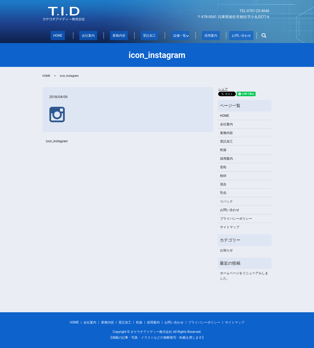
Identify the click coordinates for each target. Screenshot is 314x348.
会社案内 (88, 35)
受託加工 (149, 35)
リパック (226, 201)
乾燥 (223, 149)
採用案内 (210, 35)
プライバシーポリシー (236, 218)
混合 (223, 184)
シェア (223, 89)
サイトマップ (229, 227)
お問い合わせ (241, 35)
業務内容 (119, 35)
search (264, 35)
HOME (57, 35)
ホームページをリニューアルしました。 (244, 275)
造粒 (223, 167)
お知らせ (226, 250)
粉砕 (223, 175)
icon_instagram (57, 141)
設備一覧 (178, 35)
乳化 (223, 192)
